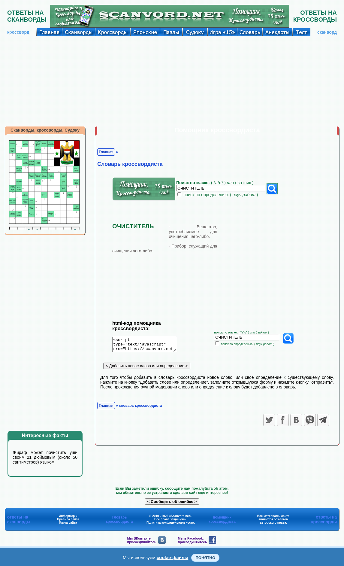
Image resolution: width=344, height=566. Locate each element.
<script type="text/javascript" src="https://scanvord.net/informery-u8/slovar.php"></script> (147, 345)
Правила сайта (68, 519)
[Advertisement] (172, 81)
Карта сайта (68, 522)
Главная (106, 152)
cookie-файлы (173, 557)
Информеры (68, 516)
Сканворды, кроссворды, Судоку (45, 130)
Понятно (205, 557)
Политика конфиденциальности (170, 522)
